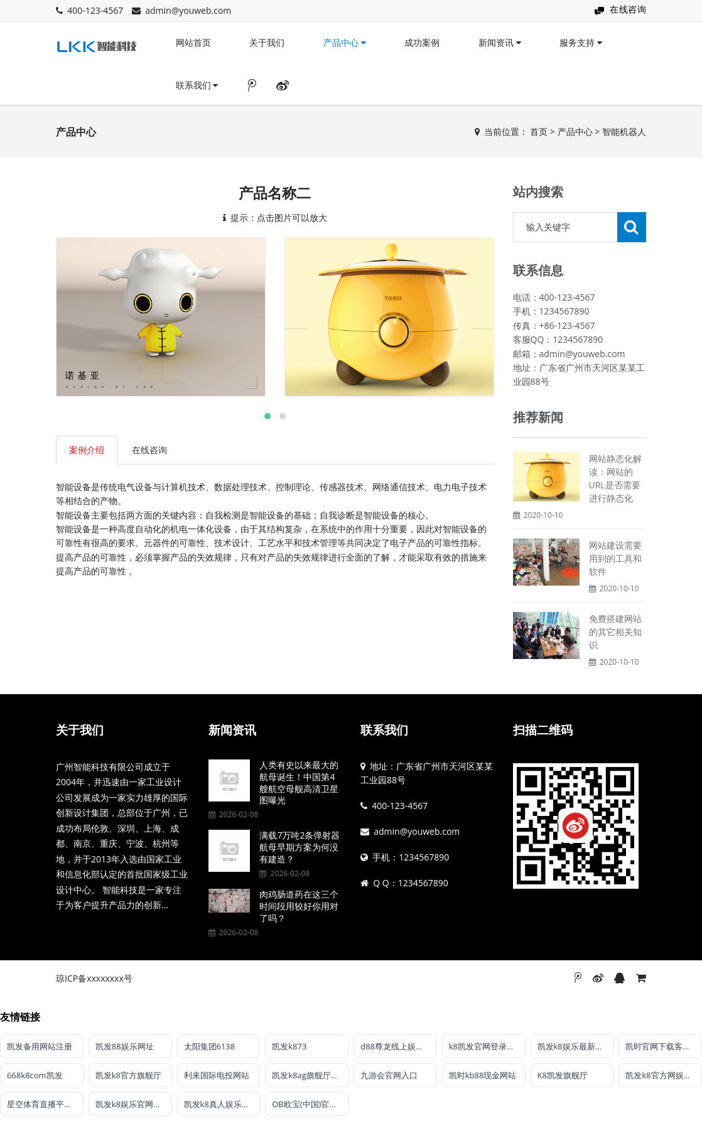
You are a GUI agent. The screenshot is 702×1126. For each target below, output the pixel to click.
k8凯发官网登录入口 (486, 1046)
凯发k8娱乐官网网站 (132, 1104)
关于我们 (266, 42)
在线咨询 (628, 9)
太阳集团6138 (209, 1046)
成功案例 (422, 42)
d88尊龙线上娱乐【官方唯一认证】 (398, 1046)
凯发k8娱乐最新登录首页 (575, 1046)
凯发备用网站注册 (39, 1046)
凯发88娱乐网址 (124, 1046)
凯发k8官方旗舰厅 (128, 1075)
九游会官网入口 (389, 1075)
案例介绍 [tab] (86, 450)
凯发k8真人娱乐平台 (221, 1104)
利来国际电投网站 (216, 1075)
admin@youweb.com (188, 10)
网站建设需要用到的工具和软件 (615, 558)
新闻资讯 (499, 42)
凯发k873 (289, 1046)
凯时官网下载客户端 (662, 1046)
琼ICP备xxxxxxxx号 (94, 978)
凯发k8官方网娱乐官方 (663, 1075)
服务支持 (580, 42)
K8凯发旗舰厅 (562, 1075)
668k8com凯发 (35, 1075)
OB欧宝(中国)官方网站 (310, 1104)
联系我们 (197, 85)
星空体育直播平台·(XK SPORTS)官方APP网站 (45, 1104)
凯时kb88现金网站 (483, 1075)
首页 (539, 131)
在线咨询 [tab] (149, 450)
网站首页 (193, 42)
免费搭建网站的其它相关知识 (615, 632)
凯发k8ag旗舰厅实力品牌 (310, 1075)
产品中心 (344, 42)
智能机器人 (624, 131)
